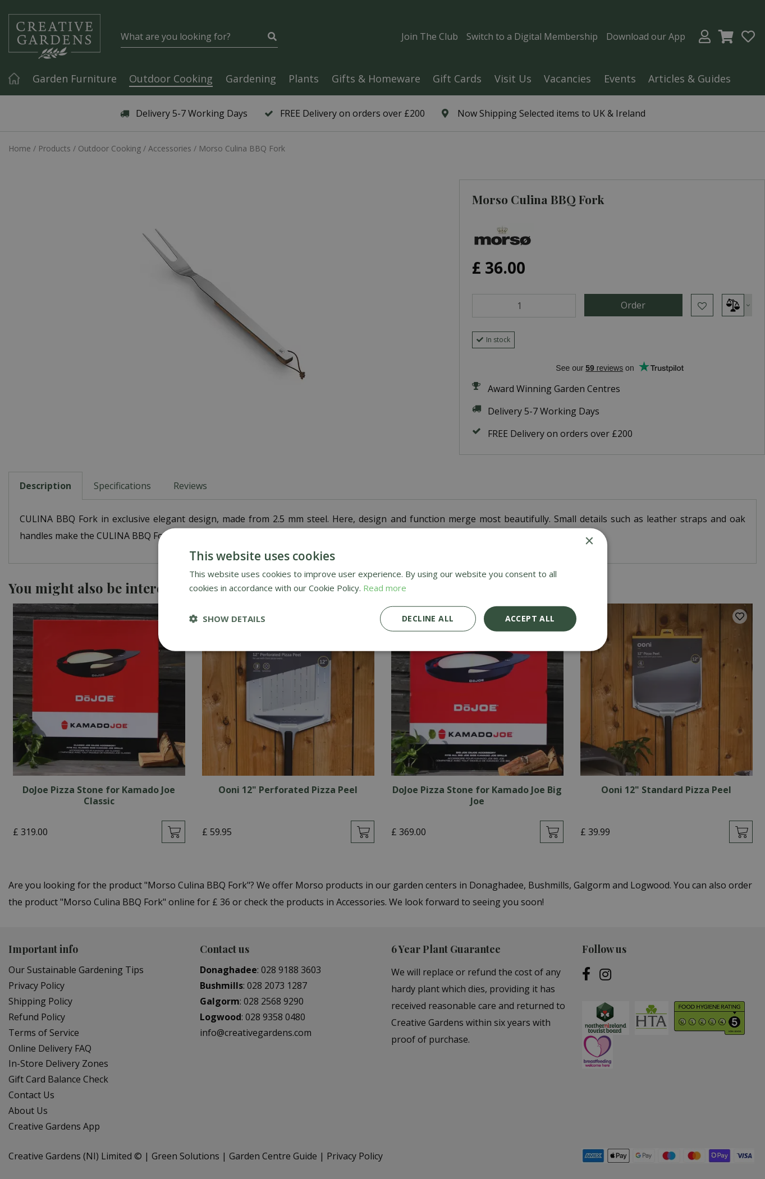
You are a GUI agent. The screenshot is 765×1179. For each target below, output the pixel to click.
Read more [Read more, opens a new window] (384, 587)
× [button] (589, 541)
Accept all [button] (530, 618)
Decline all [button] (427, 618)
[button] (227, 619)
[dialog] (382, 589)
